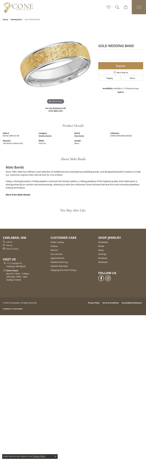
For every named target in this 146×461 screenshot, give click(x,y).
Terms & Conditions (110, 303)
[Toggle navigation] (139, 7)
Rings (101, 250)
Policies (54, 246)
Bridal (101, 246)
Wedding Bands (16, 20)
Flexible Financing (59, 262)
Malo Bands (79, 136)
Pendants (102, 258)
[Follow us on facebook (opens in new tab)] (101, 278)
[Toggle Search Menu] (117, 7)
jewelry (5, 20)
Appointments (57, 258)
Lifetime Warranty (59, 266)
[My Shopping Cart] (125, 7)
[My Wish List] (108, 7)
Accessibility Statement (132, 303)
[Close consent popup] (55, 456)
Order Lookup (57, 242)
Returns (132, 78)
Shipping (110, 78)
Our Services (57, 254)
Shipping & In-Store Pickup (63, 270)
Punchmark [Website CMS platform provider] (18, 309)
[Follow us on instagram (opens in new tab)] (108, 278)
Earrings (102, 254)
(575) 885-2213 (56, 111)
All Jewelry (103, 242)
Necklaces (103, 262)
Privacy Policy (94, 303)
